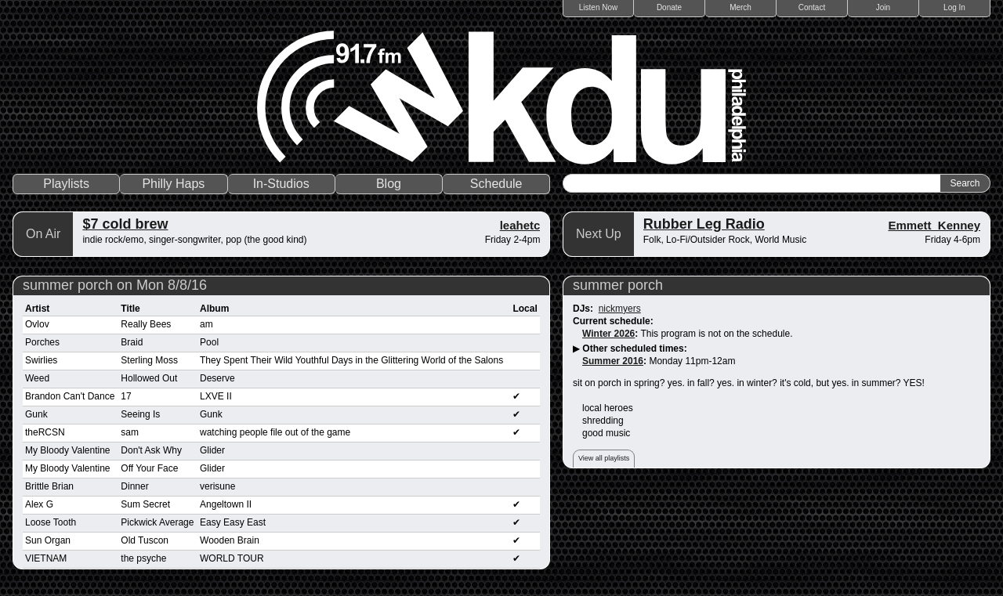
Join (883, 7)
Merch (740, 7)
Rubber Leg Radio (704, 224)
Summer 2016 (612, 361)
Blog (388, 183)
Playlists (66, 183)
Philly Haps (173, 183)
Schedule (496, 183)
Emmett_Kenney (934, 225)
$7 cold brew (125, 224)
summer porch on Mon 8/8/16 (115, 285)
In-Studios (281, 183)
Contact (811, 7)
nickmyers (620, 308)
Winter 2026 (608, 333)
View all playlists (603, 458)
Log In (954, 7)
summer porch (618, 285)
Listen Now (598, 7)
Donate (669, 7)
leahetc (520, 225)
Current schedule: (613, 321)
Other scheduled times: (634, 348)
